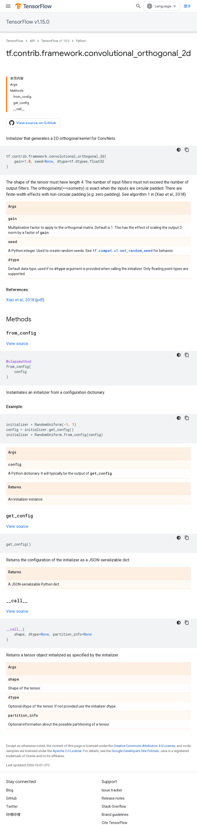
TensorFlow (14, 41)
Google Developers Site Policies (135, 751)
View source (17, 343)
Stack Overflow (114, 806)
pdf (40, 299)
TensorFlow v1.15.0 (27, 22)
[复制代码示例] (187, 150)
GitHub (11, 798)
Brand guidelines (115, 815)
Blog (9, 790)
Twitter (12, 806)
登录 (187, 6)
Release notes (113, 798)
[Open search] (138, 6)
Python (81, 41)
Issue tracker (112, 790)
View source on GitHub (32, 122)
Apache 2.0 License (67, 751)
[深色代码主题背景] (179, 150)
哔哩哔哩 (13, 815)
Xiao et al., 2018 (20, 299)
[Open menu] (8, 6)
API (32, 41)
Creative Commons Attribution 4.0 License (144, 746)
